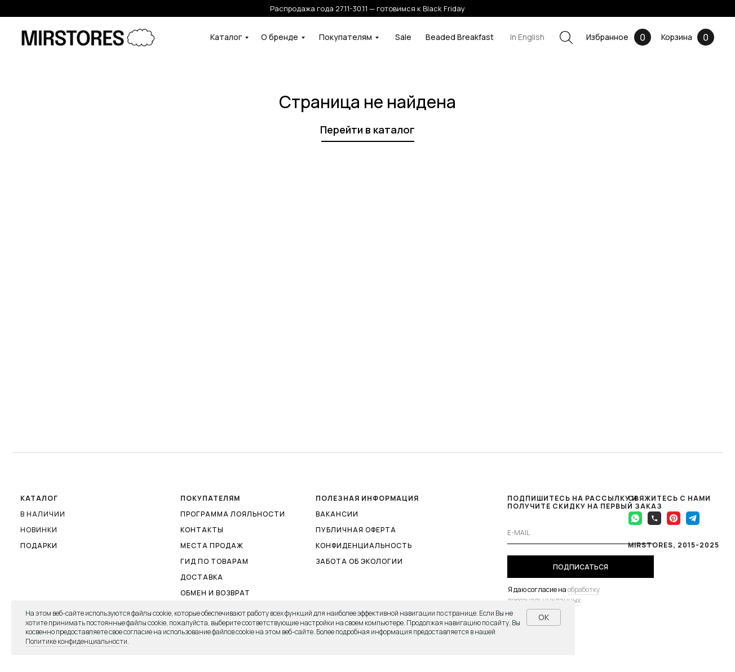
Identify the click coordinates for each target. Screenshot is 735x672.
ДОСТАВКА (201, 577)
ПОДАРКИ (38, 545)
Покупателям (345, 37)
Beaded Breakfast (460, 37)
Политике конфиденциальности (76, 641)
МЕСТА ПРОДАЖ (211, 545)
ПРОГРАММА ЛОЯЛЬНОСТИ (232, 514)
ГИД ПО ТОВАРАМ (214, 561)
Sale (403, 37)
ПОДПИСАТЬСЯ (580, 567)
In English (527, 37)
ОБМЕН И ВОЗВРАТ (215, 593)
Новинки (38, 530)
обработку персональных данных (554, 595)
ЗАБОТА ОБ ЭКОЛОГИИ (359, 561)
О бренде (279, 37)
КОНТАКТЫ (202, 530)
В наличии (42, 514)
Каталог (226, 37)
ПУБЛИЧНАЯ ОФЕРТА (356, 530)
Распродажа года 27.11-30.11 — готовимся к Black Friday (367, 8)
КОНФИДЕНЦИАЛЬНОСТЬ (364, 545)
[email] (580, 533)
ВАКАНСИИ (337, 514)
